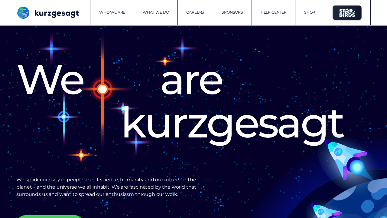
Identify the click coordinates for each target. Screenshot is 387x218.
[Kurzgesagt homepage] (47, 13)
